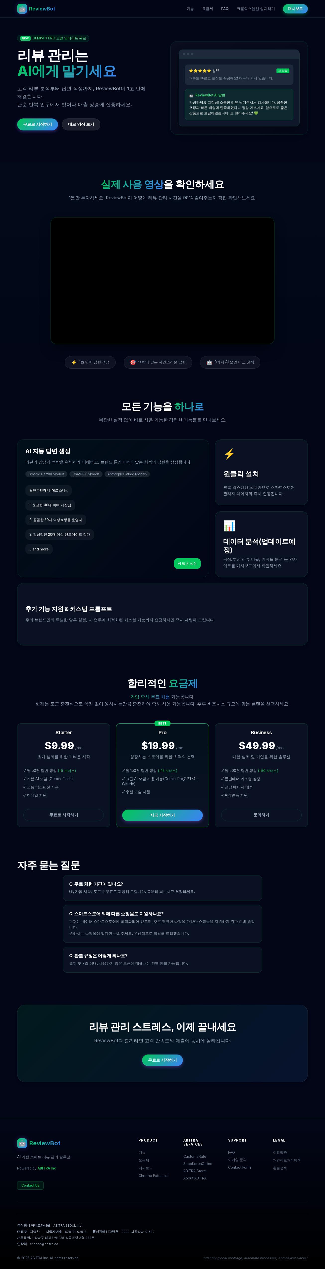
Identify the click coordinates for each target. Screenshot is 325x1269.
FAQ (225, 8)
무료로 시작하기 (37, 124)
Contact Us (30, 1185)
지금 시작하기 (162, 815)
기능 (190, 8)
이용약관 (280, 1152)
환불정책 (280, 1168)
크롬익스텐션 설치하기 (256, 8)
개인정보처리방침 (287, 1160)
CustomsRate (194, 1156)
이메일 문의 (237, 1160)
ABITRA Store (194, 1171)
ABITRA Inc (47, 1168)
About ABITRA (195, 1178)
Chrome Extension (154, 1175)
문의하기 (261, 814)
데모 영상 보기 (81, 124)
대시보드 (295, 8)
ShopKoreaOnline (197, 1164)
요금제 (207, 8)
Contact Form (239, 1167)
